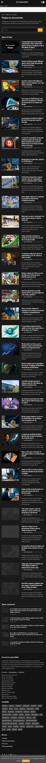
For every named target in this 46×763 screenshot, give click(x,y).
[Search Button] (40, 30)
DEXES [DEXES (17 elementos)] (4, 711)
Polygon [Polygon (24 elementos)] (28, 723)
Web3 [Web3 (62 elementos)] (20, 729)
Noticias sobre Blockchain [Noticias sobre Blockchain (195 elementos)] (10, 723)
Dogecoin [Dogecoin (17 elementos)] (10, 711)
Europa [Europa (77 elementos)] (21, 714)
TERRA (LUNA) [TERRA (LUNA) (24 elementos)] (39, 726)
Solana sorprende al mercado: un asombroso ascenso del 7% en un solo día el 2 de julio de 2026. (32, 238)
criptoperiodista (28, 50)
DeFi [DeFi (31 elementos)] (37, 709)
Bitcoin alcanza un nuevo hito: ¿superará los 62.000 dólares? (33, 160)
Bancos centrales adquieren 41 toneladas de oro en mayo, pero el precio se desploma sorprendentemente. (33, 310)
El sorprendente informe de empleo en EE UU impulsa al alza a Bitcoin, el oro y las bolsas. (33, 548)
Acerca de (5, 744)
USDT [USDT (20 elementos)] (8, 729)
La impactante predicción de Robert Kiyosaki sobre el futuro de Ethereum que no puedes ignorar (32, 436)
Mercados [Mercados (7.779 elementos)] (14, 717)
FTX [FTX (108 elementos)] (41, 714)
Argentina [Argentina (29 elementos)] (18, 706)
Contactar (4, 738)
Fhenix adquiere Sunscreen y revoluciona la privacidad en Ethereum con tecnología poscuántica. (33, 199)
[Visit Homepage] (21, 2)
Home (3, 14)
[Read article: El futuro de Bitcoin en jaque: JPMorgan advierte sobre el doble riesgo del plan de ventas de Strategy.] (5, 619)
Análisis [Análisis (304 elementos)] (11, 706)
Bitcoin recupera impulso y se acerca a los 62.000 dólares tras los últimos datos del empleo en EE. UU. (32, 418)
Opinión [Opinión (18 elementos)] (21, 723)
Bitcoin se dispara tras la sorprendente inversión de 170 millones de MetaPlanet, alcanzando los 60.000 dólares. (33, 365)
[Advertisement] (23, 9)
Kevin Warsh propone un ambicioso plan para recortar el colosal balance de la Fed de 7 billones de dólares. (32, 585)
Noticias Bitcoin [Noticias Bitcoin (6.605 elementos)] (7, 720)
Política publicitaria (7, 746)
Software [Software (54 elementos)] (16, 726)
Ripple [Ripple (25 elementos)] (4, 726)
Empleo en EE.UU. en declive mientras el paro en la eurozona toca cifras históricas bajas (32, 491)
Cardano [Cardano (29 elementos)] (5, 709)
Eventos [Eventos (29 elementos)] (27, 714)
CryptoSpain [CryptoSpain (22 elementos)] (30, 709)
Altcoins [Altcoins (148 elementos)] (5, 706)
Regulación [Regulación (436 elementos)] (35, 723)
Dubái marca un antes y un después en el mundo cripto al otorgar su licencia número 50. (33, 218)
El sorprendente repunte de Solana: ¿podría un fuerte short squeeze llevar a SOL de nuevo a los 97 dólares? (33, 328)
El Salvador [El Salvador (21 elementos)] (19, 711)
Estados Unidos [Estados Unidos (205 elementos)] (7, 714)
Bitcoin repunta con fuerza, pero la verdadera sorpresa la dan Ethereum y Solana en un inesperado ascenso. (32, 346)
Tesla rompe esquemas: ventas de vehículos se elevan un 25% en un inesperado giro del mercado (31, 511)
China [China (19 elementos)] (16, 709)
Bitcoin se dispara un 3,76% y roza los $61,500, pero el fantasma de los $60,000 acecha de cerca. (32, 275)
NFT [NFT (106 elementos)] (34, 717)
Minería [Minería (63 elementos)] (29, 717)
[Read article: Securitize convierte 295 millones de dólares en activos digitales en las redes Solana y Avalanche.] (5, 627)
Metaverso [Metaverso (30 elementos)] (22, 717)
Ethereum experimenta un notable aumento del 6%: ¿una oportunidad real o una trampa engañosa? (33, 293)
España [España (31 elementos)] (33, 711)
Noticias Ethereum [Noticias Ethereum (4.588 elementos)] (31, 720)
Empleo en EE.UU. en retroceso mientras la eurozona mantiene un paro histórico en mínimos (33, 471)
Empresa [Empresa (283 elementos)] (26, 711)
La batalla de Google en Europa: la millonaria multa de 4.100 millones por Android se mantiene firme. (32, 383)
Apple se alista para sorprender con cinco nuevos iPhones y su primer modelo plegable (33, 454)
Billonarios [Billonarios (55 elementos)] (26, 706)
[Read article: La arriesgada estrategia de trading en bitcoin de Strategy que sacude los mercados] (5, 643)
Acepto (26, 761)
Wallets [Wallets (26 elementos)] (14, 729)
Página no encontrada (11, 14)
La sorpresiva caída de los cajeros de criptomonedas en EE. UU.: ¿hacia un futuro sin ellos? (32, 255)
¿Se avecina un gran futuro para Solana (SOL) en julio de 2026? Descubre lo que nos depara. (32, 401)
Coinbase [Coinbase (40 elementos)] (22, 709)
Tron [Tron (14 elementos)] (4, 729)
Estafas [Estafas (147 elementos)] (15, 714)
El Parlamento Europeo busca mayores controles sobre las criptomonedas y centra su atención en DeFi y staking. (32, 179)
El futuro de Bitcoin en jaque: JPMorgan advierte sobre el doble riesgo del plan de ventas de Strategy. (32, 63)
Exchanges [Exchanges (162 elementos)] (35, 714)
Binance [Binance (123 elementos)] (33, 706)
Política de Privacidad (8, 741)
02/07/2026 (36, 50)
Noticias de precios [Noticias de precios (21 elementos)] (18, 720)
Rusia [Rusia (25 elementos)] (9, 726)
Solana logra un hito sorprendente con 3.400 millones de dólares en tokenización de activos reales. (32, 566)
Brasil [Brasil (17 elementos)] (39, 706)
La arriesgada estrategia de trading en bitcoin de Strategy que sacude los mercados (32, 120)
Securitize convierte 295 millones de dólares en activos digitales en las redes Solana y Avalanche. (33, 83)
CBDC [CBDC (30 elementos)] (10, 709)
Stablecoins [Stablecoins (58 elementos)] (30, 726)
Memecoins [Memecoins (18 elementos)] (6, 717)
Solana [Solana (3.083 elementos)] (22, 726)
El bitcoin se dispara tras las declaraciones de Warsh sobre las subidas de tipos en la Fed (31, 528)
